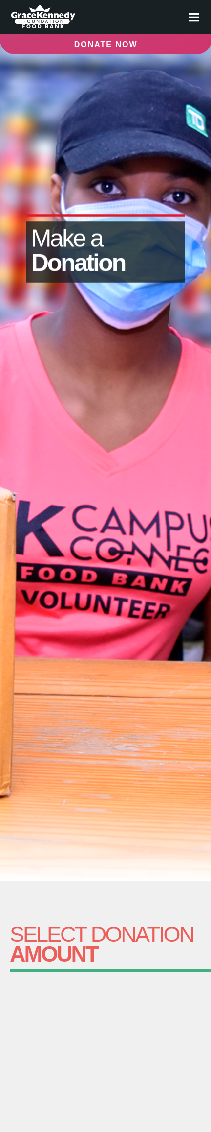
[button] (193, 17)
